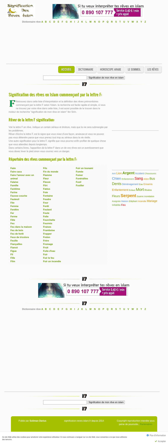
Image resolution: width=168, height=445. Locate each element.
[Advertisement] (84, 44)
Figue (13, 251)
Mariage (152, 201)
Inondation (149, 196)
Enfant (132, 190)
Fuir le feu (48, 258)
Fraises (47, 227)
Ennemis (148, 184)
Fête (12, 220)
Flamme (47, 175)
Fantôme (15, 189)
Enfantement (128, 179)
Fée (12, 203)
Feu (12, 223)
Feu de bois (16, 230)
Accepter (160, 441)
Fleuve (47, 182)
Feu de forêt (17, 234)
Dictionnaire (85, 69)
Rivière (148, 190)
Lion (119, 173)
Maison (124, 201)
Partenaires (146, 424)
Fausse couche (18, 196)
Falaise (14, 182)
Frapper (47, 234)
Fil (11, 254)
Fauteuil (14, 199)
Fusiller (80, 185)
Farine (13, 192)
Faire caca (16, 171)
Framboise (49, 230)
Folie (46, 216)
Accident (139, 173)
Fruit (45, 247)
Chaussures (150, 173)
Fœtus (46, 189)
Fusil (78, 182)
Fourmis (47, 223)
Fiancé (14, 247)
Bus (152, 178)
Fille (12, 258)
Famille (14, 185)
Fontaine (48, 196)
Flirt (45, 185)
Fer (12, 213)
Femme (14, 206)
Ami (114, 173)
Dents (116, 184)
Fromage (48, 244)
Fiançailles (16, 244)
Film (12, 261)
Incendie (142, 201)
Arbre (146, 179)
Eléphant (133, 201)
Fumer (79, 175)
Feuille (14, 240)
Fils (45, 168)
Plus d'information (156, 435)
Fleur (46, 178)
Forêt (46, 206)
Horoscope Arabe (110, 69)
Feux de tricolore (19, 237)
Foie (45, 192)
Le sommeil (134, 69)
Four (45, 203)
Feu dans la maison (21, 227)
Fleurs (116, 196)
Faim (13, 168)
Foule (46, 213)
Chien (116, 178)
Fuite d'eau (49, 251)
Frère (46, 240)
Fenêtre (14, 209)
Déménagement (130, 184)
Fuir (45, 254)
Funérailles (82, 178)
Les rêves (152, 69)
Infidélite (116, 205)
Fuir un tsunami (84, 168)
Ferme (13, 216)
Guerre (140, 196)
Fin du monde (50, 171)
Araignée (116, 201)
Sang (138, 178)
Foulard (47, 209)
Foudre (47, 199)
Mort (140, 189)
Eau (141, 184)
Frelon (46, 237)
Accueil (66, 69)
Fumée (79, 171)
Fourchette (49, 220)
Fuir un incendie (52, 261)
